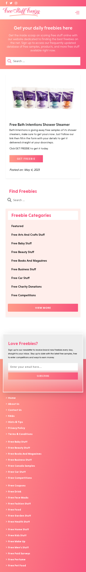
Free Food (14, 506)
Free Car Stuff (20, 278)
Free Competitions (23, 295)
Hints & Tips (15, 421)
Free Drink (14, 488)
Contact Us (15, 409)
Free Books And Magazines (29, 260)
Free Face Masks (18, 494)
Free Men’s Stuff (18, 542)
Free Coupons (17, 482)
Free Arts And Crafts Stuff (28, 234)
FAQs (11, 415)
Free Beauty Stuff (22, 252)
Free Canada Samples (21, 463)
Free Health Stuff (19, 517)
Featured (17, 226)
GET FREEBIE (26, 158)
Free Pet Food (17, 560)
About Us (13, 403)
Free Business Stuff (23, 269)
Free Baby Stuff (21, 243)
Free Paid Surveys (19, 548)
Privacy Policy (16, 426)
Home (12, 397)
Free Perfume (17, 554)
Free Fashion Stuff (19, 500)
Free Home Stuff (18, 525)
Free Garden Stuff (19, 512)
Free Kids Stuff (17, 531)
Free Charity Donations (26, 286)
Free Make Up (16, 537)
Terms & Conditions (20, 432)
